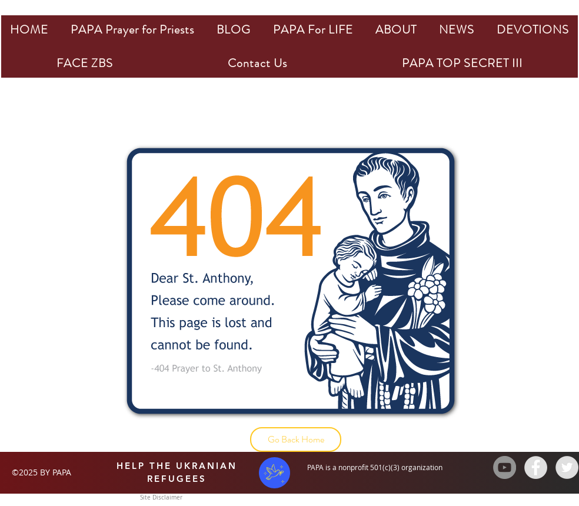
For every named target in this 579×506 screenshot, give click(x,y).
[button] (132, 29)
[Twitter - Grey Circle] (566, 467)
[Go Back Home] (295, 439)
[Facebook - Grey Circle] (535, 467)
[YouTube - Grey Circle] (504, 467)
